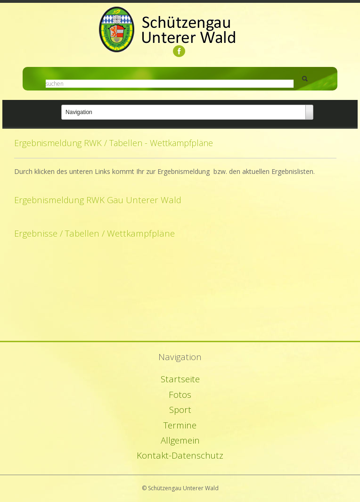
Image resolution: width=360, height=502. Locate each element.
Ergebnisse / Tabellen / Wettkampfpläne (94, 233)
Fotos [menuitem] (180, 394)
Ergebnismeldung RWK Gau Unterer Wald (97, 200)
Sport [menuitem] (180, 409)
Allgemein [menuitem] (180, 440)
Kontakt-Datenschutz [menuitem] (180, 455)
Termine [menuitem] (180, 425)
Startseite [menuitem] (180, 379)
